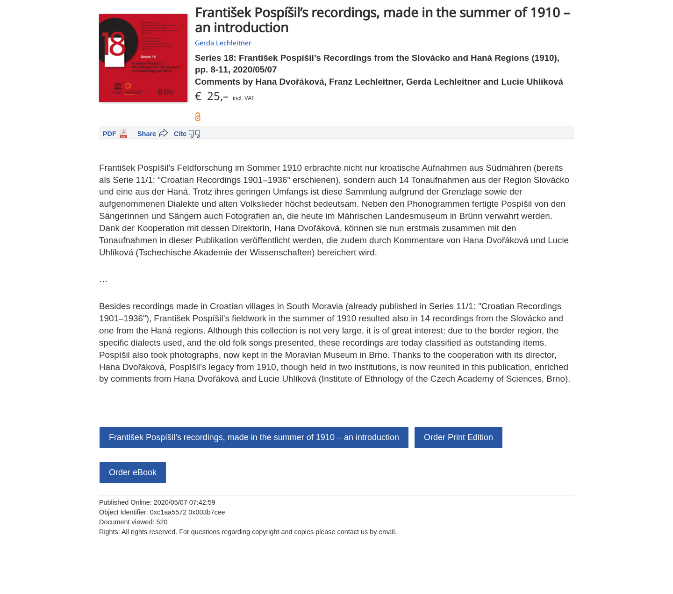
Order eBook (133, 472)
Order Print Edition (458, 437)
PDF (109, 134)
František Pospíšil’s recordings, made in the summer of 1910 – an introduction (254, 437)
